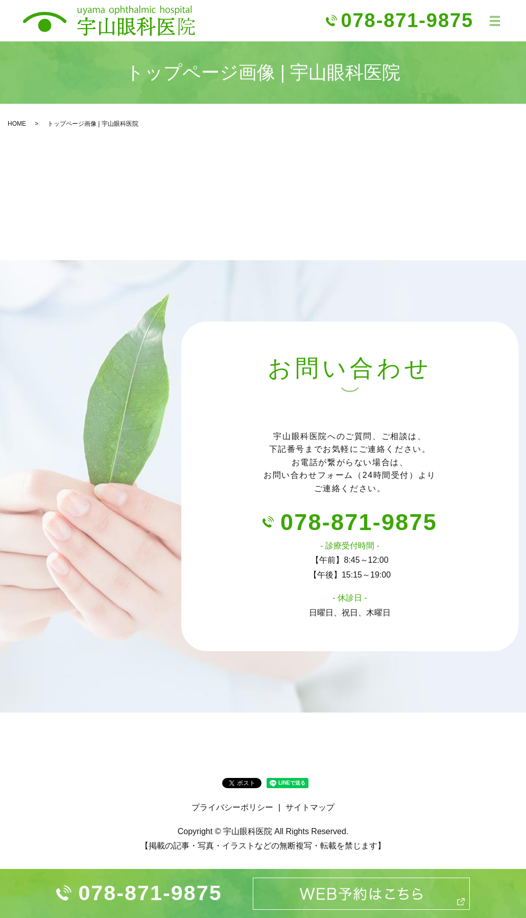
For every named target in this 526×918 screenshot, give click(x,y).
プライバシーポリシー (232, 807)
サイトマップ (309, 807)
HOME (17, 123)
